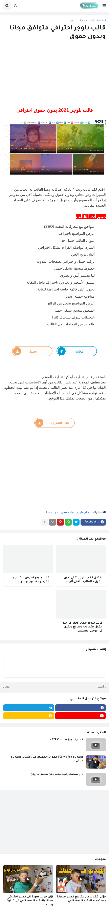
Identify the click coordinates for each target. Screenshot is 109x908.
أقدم (7, 687)
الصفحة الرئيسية (96, 20)
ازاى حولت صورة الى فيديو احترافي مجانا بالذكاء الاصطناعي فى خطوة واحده (30, 900)
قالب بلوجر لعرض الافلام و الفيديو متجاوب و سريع (31, 579)
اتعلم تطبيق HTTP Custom (66, 739)
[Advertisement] (54, 74)
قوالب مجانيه (50, 512)
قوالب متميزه (67, 512)
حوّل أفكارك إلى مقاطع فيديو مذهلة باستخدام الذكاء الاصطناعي (81, 899)
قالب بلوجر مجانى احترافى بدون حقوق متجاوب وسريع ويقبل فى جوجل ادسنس (81, 627)
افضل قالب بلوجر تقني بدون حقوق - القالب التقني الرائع (83, 579)
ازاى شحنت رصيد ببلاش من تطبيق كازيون (57, 774)
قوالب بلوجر (77, 20)
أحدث (101, 687)
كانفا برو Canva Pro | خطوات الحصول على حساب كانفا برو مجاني (47, 759)
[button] (104, 5)
